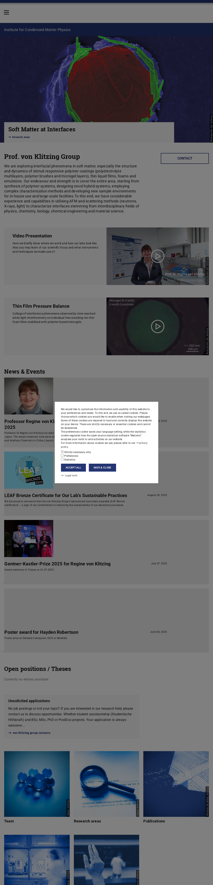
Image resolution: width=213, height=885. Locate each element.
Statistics (68, 459)
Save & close (102, 467)
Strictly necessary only (76, 452)
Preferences (69, 455)
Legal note (69, 475)
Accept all (73, 467)
